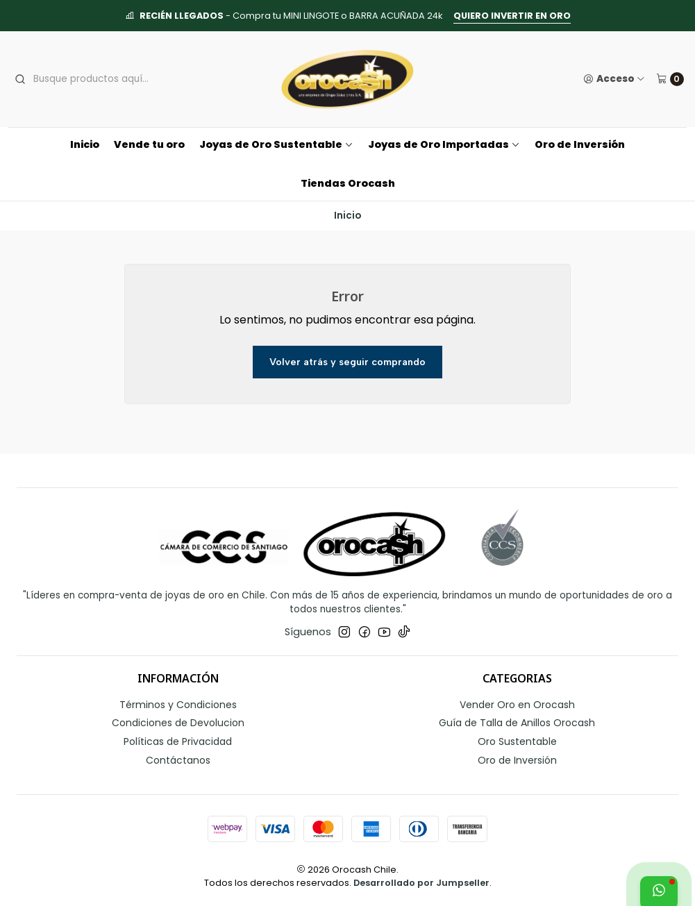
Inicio (84, 144)
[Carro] (670, 79)
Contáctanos (178, 760)
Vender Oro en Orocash (517, 705)
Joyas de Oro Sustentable (276, 144)
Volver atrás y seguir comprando (347, 361)
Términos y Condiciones (178, 705)
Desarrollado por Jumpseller (421, 883)
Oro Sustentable (517, 741)
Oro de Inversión (580, 144)
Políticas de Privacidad (178, 741)
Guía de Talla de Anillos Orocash (517, 723)
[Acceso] (614, 79)
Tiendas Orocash (348, 183)
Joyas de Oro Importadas (444, 144)
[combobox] (116, 79)
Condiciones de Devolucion (178, 723)
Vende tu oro (149, 144)
